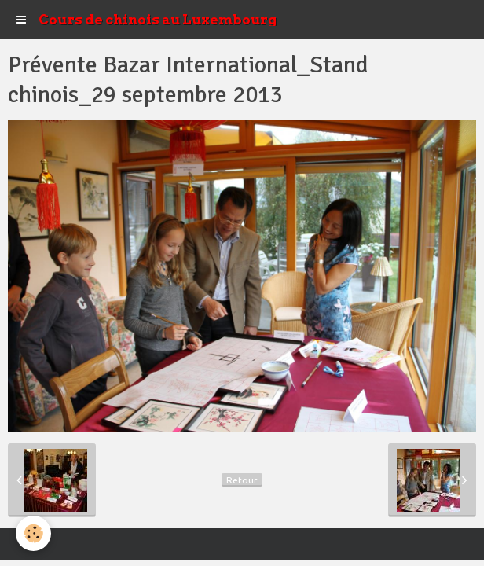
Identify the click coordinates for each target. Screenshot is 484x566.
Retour (242, 480)
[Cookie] (33, 533)
